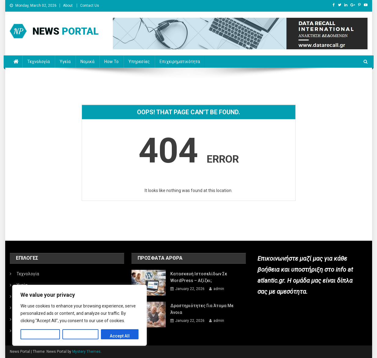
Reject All (80, 336)
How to (111, 61)
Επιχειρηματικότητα (180, 61)
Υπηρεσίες (139, 61)
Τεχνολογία (38, 61)
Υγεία (65, 61)
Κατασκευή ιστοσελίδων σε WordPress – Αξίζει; (198, 277)
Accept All (120, 336)
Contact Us (89, 5)
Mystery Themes (86, 351)
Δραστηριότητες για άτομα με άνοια (202, 309)
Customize (40, 336)
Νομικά (87, 61)
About (68, 5)
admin (218, 289)
